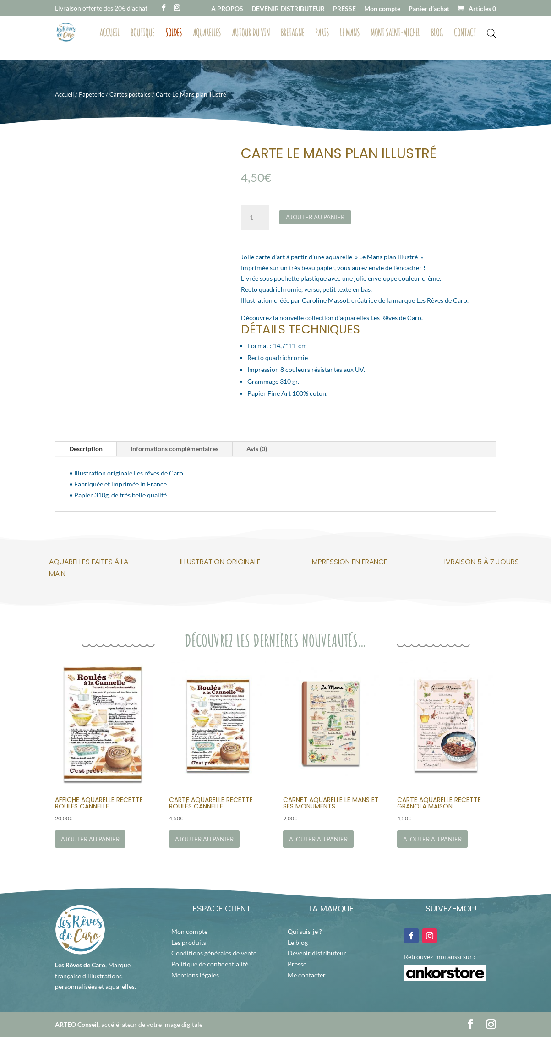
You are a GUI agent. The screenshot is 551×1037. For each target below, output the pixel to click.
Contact (465, 33)
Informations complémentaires (174, 449)
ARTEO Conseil (76, 1024)
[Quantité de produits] (254, 217)
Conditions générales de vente (213, 953)
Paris (322, 33)
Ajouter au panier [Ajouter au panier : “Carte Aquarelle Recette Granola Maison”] (432, 839)
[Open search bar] (491, 32)
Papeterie (91, 94)
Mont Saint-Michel (395, 33)
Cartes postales (130, 94)
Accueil (109, 33)
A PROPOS (227, 8)
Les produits (188, 942)
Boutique (142, 33)
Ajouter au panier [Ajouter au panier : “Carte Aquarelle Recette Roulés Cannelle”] (204, 839)
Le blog (298, 942)
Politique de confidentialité (209, 964)
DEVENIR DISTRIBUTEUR (288, 8)
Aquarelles (207, 33)
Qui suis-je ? (305, 931)
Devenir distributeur (317, 953)
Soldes (173, 33)
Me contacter (307, 975)
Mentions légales (195, 975)
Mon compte (382, 8)
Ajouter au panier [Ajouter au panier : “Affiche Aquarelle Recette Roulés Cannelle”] (90, 839)
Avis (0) (256, 449)
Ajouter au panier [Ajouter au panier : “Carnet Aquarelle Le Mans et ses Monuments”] (318, 839)
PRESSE (344, 8)
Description (86, 449)
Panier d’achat (429, 8)
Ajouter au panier (315, 217)
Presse (297, 964)
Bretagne (292, 33)
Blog (437, 33)
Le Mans (350, 33)
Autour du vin (251, 33)
